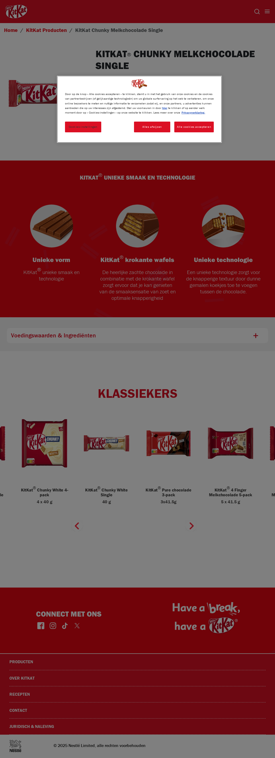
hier (164, 108)
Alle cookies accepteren (194, 127)
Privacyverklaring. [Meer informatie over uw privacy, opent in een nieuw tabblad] (193, 112)
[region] (139, 109)
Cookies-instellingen (83, 127)
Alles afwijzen (152, 127)
